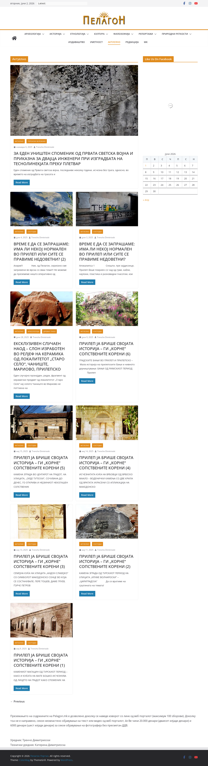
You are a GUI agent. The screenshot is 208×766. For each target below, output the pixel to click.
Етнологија (77, 33)
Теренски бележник (37, 141)
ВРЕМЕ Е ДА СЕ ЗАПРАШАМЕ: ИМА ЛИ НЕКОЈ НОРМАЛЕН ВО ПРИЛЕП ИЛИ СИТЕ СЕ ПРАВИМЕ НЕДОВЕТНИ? (107, 251)
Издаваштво (76, 42)
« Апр (146, 199)
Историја (55, 33)
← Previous (17, 701)
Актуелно (114, 42)
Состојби (32, 231)
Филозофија (121, 33)
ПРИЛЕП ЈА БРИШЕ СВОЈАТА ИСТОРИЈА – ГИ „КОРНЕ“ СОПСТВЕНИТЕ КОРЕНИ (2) (106, 561)
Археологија (32, 33)
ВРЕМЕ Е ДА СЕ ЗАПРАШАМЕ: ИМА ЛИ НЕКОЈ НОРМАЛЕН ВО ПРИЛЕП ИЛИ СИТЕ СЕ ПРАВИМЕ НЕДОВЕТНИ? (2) (41, 251)
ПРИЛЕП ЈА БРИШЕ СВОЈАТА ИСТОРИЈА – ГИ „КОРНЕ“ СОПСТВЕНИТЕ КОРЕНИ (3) (41, 561)
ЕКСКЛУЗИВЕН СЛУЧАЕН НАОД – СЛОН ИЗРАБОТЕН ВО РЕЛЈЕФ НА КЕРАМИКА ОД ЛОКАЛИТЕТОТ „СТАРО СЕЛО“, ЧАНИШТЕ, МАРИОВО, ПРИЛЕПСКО (39, 356)
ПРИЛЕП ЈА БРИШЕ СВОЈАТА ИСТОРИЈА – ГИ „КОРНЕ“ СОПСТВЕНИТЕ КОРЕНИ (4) (106, 462)
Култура (99, 33)
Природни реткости (175, 33)
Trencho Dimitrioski (45, 147)
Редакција (132, 42)
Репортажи (146, 33)
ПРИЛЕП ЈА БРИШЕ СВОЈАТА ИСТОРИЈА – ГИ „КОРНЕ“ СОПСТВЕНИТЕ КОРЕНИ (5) (41, 462)
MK (146, 42)
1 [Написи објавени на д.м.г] (145, 165)
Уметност (96, 42)
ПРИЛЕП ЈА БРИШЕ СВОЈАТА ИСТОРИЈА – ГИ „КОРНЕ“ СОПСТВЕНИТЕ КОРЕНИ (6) (106, 348)
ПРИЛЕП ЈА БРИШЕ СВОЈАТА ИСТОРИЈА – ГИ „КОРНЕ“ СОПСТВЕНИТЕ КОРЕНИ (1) (41, 660)
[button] (42, 34)
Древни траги (49, 331)
